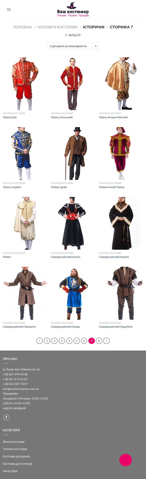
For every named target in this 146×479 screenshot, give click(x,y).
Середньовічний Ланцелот (19, 326)
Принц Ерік (10, 117)
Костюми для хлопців (17, 463)
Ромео (7, 256)
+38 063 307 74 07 (15, 384)
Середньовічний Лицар (65, 326)
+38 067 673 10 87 (15, 379)
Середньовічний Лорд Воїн (116, 326)
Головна (22, 26)
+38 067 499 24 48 (15, 374)
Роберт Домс (59, 187)
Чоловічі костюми (57, 26)
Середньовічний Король (114, 256)
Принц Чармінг (12, 187)
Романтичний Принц (112, 187)
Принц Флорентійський (113, 117)
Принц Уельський (61, 117)
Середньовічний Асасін (65, 256)
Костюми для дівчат (16, 456)
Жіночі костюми (14, 441)
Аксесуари (10, 471)
